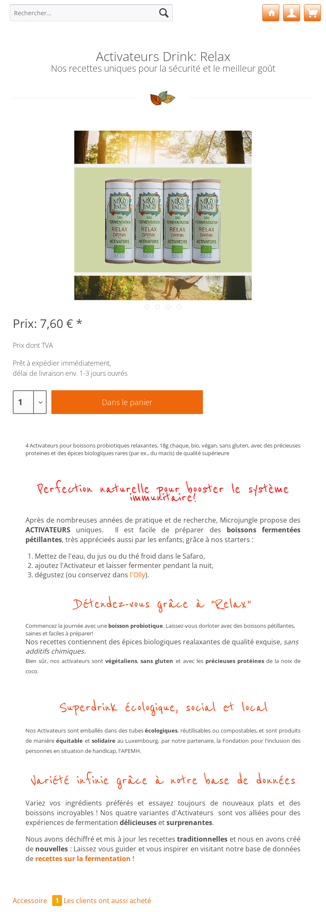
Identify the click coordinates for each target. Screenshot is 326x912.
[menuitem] (91, 16)
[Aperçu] (270, 12)
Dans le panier (127, 402)
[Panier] (312, 12)
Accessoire (38, 900)
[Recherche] (164, 12)
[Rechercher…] (91, 12)
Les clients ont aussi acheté (107, 900)
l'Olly (137, 574)
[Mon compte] (291, 12)
